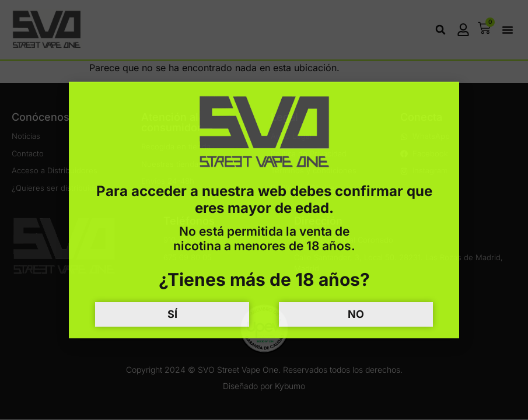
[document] (264, 210)
